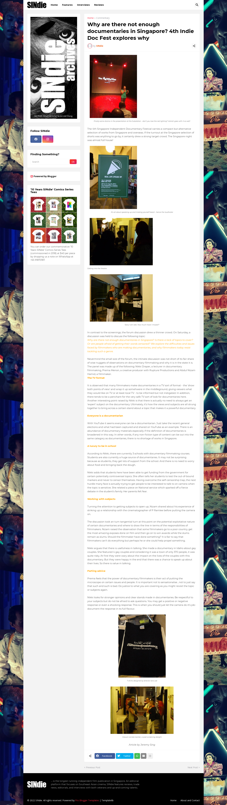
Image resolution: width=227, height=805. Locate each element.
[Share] (194, 45)
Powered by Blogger (43, 176)
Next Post (193, 767)
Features (67, 4)
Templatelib (108, 800)
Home (54, 4)
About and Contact (190, 800)
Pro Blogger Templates (87, 800)
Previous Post (93, 767)
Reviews (99, 4)
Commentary (103, 18)
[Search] (197, 5)
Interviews (83, 4)
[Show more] (150, 756)
